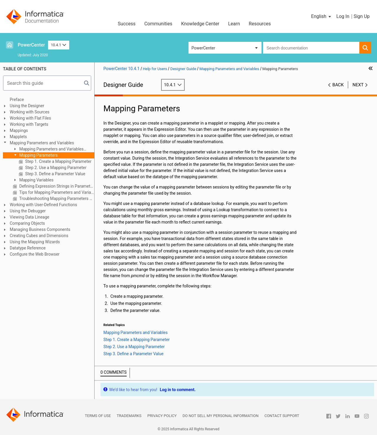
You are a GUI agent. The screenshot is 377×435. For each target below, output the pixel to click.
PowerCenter (31, 45)
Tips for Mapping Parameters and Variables (56, 192)
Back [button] (338, 84)
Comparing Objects (27, 223)
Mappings (19, 130)
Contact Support (281, 416)
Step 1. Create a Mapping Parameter (57, 161)
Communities (158, 24)
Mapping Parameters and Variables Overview (48, 149)
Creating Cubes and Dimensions (39, 235)
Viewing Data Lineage (29, 217)
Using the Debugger (28, 211)
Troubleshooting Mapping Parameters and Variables (56, 198)
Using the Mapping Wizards (35, 241)
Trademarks (129, 416)
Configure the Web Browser (34, 254)
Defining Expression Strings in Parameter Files (56, 186)
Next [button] (358, 84)
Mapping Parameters (38, 155)
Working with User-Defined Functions (43, 204)
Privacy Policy (161, 416)
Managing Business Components (40, 229)
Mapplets (18, 136)
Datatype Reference (28, 248)
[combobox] (311, 48)
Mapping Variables (35, 180)
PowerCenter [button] (203, 48)
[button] (321, 16)
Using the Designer (27, 105)
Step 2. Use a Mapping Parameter (55, 167)
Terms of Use (98, 416)
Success (126, 24)
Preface (17, 99)
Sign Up (361, 16)
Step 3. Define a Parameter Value (54, 173)
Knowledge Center (200, 24)
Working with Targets (29, 124)
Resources (260, 24)
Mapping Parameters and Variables (42, 142)
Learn (234, 24)
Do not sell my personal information (221, 416)
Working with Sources (29, 112)
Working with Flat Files (30, 118)
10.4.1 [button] (58, 45)
